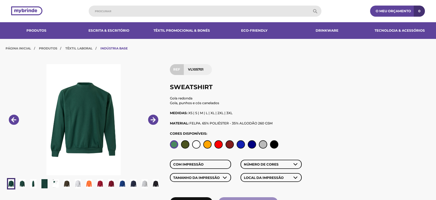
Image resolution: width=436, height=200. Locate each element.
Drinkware (327, 30)
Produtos (36, 30)
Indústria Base (114, 48)
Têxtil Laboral (79, 48)
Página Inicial (18, 48)
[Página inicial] (27, 11)
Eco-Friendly (254, 30)
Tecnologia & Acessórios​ (400, 30)
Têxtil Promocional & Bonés (181, 30)
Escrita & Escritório (108, 30)
